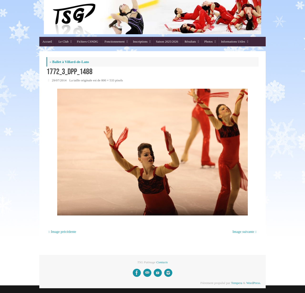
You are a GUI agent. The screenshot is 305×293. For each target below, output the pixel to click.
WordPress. (253, 283)
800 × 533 (107, 80)
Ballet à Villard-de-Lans (69, 62)
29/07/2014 (59, 80)
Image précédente (62, 232)
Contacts (162, 262)
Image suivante (245, 232)
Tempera (236, 283)
